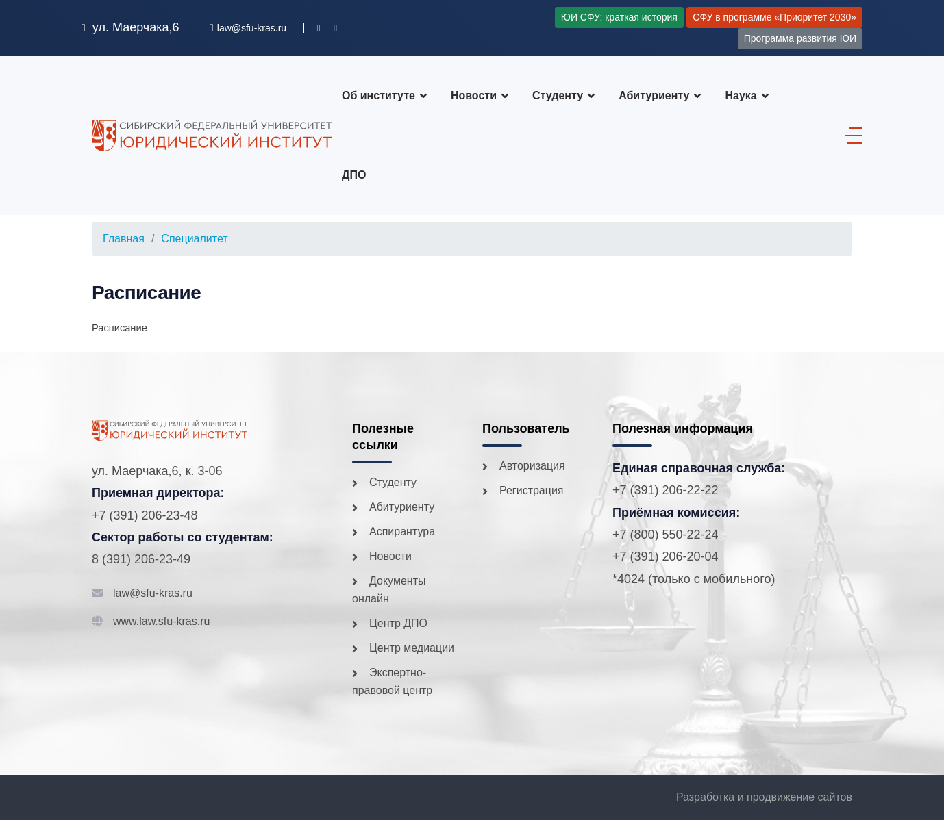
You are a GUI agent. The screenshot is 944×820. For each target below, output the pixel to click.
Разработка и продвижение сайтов (764, 797)
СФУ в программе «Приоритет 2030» (774, 17)
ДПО (354, 175)
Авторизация (532, 466)
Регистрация (531, 490)
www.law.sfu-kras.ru (161, 621)
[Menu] (850, 135)
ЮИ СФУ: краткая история (619, 17)
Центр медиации (411, 648)
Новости (474, 95)
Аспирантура (402, 531)
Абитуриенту (654, 95)
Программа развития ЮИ (800, 38)
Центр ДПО (398, 623)
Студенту (557, 95)
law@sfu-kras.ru (152, 593)
